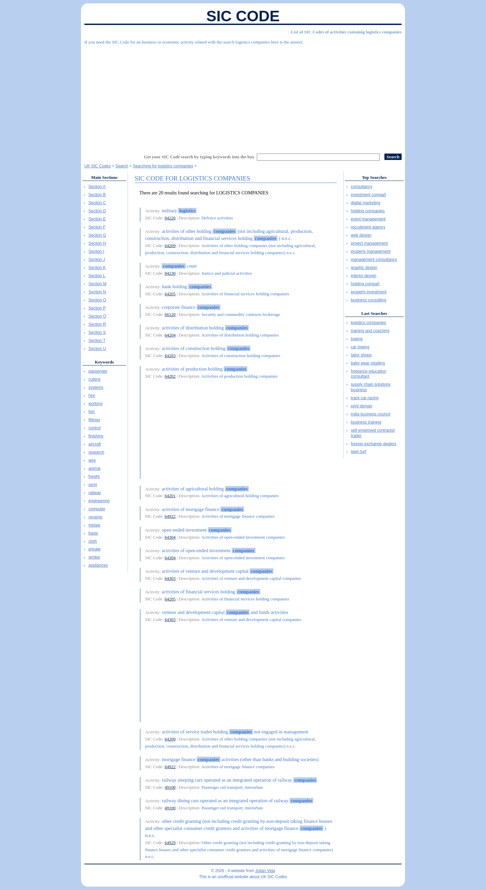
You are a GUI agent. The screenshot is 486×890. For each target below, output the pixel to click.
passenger (97, 371)
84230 (170, 273)
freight (94, 476)
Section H (97, 243)
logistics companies (368, 322)
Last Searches (374, 313)
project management (369, 243)
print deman (361, 406)
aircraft (94, 444)
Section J (96, 259)
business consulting (368, 300)
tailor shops (361, 355)
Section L (96, 275)
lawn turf (358, 451)
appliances (98, 565)
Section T (96, 340)
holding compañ (365, 283)
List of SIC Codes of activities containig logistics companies (346, 31)
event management (368, 219)
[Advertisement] (243, 96)
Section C (97, 202)
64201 (170, 495)
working (95, 403)
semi (92, 484)
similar (94, 557)
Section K (97, 267)
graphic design (364, 267)
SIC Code (243, 16)
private (94, 549)
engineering (99, 500)
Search (121, 166)
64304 (170, 537)
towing (357, 338)
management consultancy (374, 259)
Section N (97, 292)
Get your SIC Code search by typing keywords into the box (199, 156)
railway (94, 492)
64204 (170, 335)
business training (366, 422)
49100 (170, 787)
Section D (97, 211)
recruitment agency (368, 227)
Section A (97, 186)
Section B (97, 194)
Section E (97, 219)
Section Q (97, 316)
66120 (170, 314)
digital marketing (365, 202)
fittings (94, 419)
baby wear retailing (368, 363)
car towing (360, 347)
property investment (368, 292)
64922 (170, 516)
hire (91, 395)
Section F (97, 227)
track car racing (365, 398)
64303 (170, 578)
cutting (94, 379)
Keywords (104, 362)
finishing (95, 436)
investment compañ (368, 194)
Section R (97, 324)
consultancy (361, 186)
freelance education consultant (368, 374)
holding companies (368, 211)
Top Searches (374, 177)
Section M (97, 283)
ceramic (95, 517)
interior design (363, 275)
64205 (170, 293)
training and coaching (370, 330)
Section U (97, 348)
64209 (170, 245)
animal (94, 468)
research (96, 452)
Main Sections (104, 177)
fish (91, 411)
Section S (97, 332)
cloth (92, 541)
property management (370, 251)
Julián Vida (265, 870)
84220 (170, 217)
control (94, 428)
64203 (170, 355)
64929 (170, 842)
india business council (370, 414)
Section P (97, 308)
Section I (96, 251)
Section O (97, 300)
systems (95, 387)
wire (92, 460)
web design (361, 235)
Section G (97, 235)
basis (93, 533)
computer (96, 509)
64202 (170, 376)
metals (94, 525)
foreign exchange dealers (374, 443)
